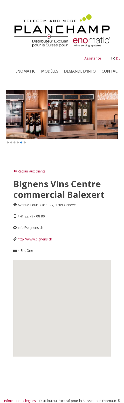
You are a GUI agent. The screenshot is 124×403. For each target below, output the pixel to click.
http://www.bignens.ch (35, 239)
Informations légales (20, 400)
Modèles (49, 71)
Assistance (92, 58)
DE (118, 58)
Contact (111, 71)
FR (113, 58)
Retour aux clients (29, 171)
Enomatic (25, 71)
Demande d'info (80, 71)
